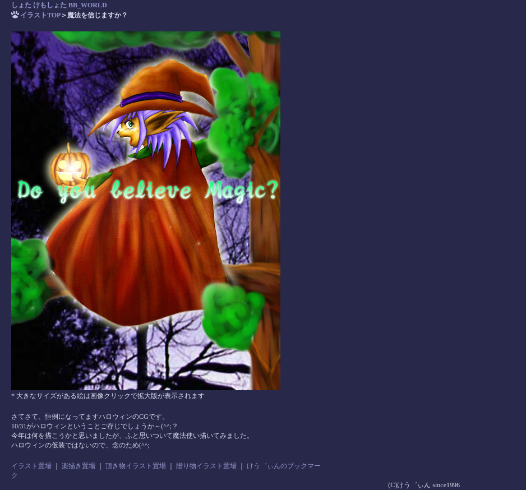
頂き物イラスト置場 (135, 466)
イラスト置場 (31, 466)
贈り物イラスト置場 (206, 466)
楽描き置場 (78, 466)
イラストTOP (40, 15)
